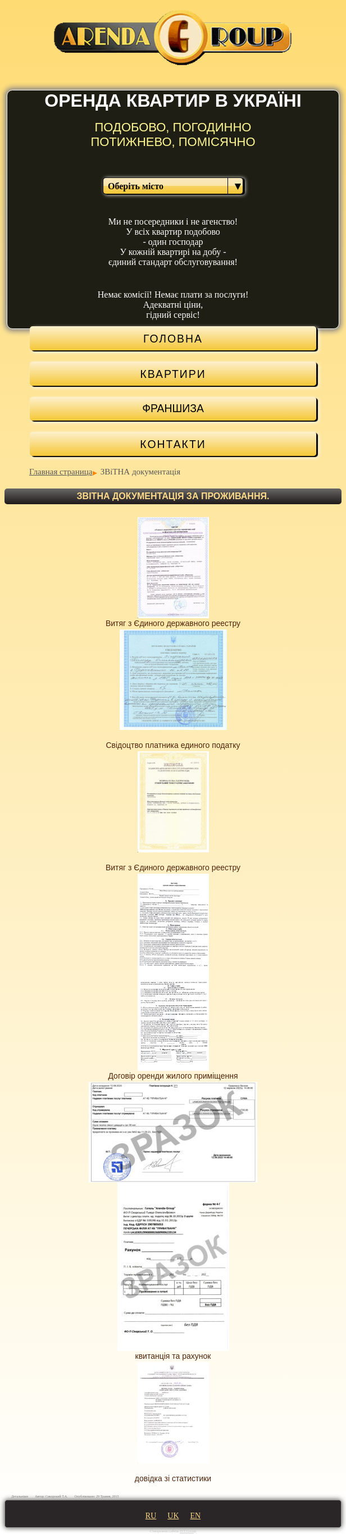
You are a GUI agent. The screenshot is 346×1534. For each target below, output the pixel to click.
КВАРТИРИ (173, 374)
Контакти (173, 444)
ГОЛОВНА (173, 338)
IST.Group (188, 1531)
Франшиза (173, 408)
